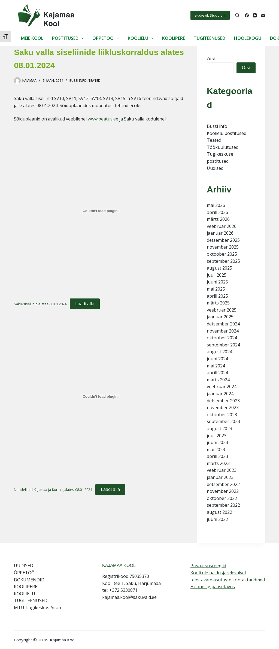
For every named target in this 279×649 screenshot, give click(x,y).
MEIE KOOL (32, 38)
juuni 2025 (217, 282)
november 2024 (223, 331)
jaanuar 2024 (220, 394)
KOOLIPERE (173, 38)
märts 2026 (218, 219)
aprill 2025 (217, 296)
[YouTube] (255, 15)
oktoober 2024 (222, 338)
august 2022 (219, 512)
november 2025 (223, 247)
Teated (94, 80)
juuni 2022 (217, 519)
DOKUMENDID (29, 580)
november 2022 (223, 491)
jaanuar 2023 (220, 477)
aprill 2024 (217, 373)
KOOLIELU (142, 38)
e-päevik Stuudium (210, 15)
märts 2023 (218, 463)
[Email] (263, 15)
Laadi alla (84, 304)
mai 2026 (216, 205)
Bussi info (78, 80)
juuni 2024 (217, 359)
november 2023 (223, 407)
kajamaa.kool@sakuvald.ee (129, 597)
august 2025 (219, 268)
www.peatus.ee (103, 119)
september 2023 (223, 421)
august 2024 (219, 352)
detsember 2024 (223, 324)
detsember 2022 (223, 484)
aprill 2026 (217, 212)
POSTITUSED (69, 38)
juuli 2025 (216, 275)
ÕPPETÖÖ (106, 38)
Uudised (215, 168)
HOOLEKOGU (247, 38)
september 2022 (223, 505)
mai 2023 (216, 449)
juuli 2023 (216, 436)
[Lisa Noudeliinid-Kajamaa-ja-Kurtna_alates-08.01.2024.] (100, 396)
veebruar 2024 (221, 387)
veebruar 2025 (221, 310)
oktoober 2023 (222, 415)
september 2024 (223, 345)
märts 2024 (218, 380)
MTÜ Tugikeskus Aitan (37, 608)
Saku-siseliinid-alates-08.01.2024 (40, 303)
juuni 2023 (217, 442)
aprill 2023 (217, 456)
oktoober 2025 (222, 254)
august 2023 (219, 428)
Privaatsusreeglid (208, 566)
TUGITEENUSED (209, 38)
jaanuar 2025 (220, 317)
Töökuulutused (222, 147)
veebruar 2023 (221, 470)
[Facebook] (247, 15)
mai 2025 (216, 289)
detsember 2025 (223, 240)
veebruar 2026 (221, 226)
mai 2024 (216, 366)
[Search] (237, 15)
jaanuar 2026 (220, 233)
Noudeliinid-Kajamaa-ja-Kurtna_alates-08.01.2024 (53, 489)
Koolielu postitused (226, 133)
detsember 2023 (223, 401)
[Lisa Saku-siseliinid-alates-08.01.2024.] (100, 211)
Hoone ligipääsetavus (212, 587)
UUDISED (23, 566)
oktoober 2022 (222, 498)
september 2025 (223, 261)
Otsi (211, 58)
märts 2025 (218, 303)
